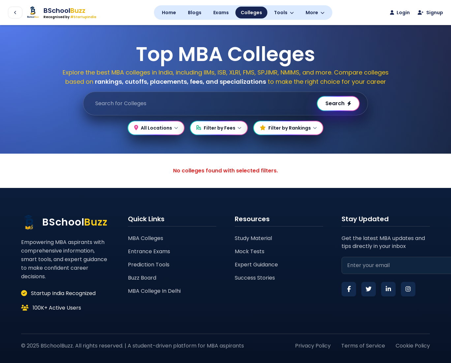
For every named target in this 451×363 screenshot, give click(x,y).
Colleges (251, 12)
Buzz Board (142, 278)
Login (400, 12)
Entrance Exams (149, 251)
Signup (430, 12)
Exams (221, 12)
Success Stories (255, 278)
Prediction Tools (148, 264)
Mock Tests (249, 251)
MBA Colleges (145, 238)
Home (169, 12)
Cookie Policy (413, 345)
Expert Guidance (256, 264)
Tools (284, 12)
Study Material (253, 238)
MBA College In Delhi (154, 291)
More (315, 12)
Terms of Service (363, 345)
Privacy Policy (313, 345)
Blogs (194, 12)
